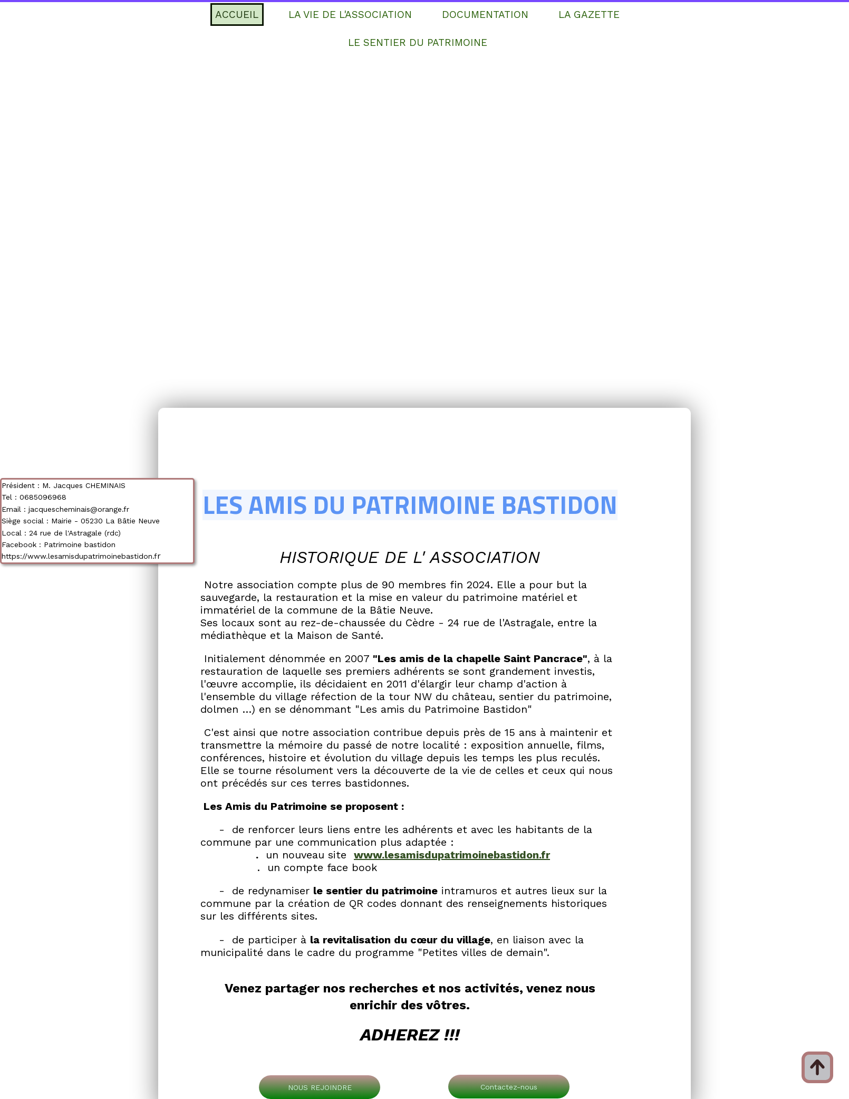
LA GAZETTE (589, 14)
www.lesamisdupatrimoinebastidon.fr (452, 854)
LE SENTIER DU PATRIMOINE (417, 42)
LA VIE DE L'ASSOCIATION (350, 14)
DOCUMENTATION (485, 14)
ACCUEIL (236, 14)
